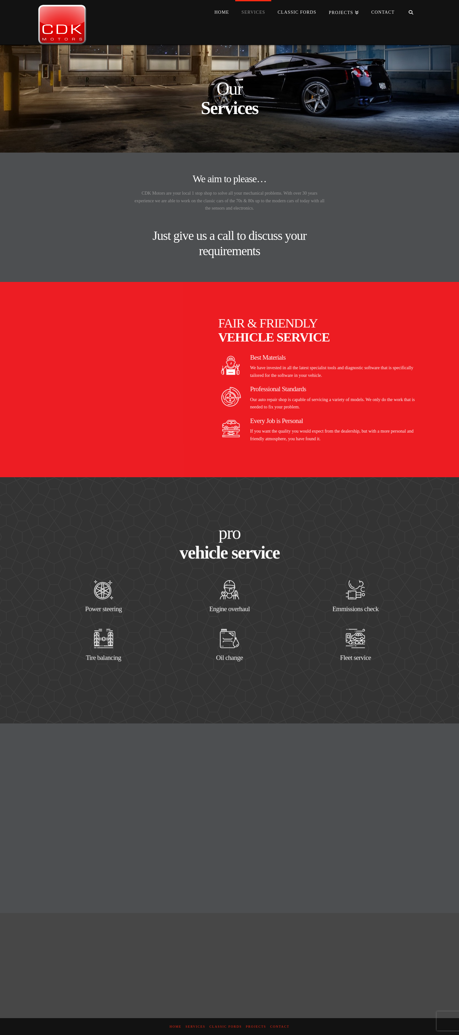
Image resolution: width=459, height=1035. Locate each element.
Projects (256, 1026)
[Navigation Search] (411, 12)
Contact (279, 1026)
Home (175, 1026)
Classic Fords (225, 1026)
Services (195, 1026)
